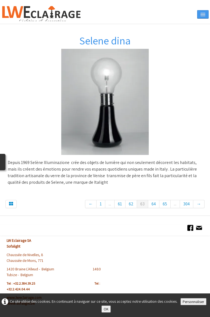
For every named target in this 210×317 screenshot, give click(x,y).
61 (120, 204)
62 (131, 204)
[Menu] (203, 14)
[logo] (48, 13)
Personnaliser (193, 301)
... (110, 204)
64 (153, 204)
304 (186, 204)
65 (165, 204)
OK (106, 309)
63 (142, 204)
